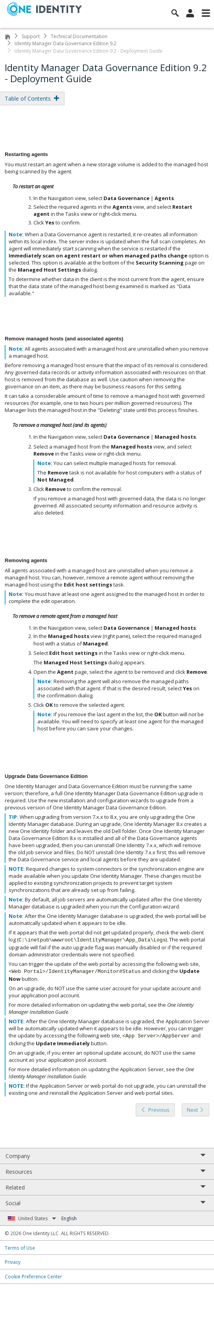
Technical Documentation (79, 36)
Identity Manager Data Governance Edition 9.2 (65, 43)
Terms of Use (20, 1248)
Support (31, 36)
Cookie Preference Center (33, 1276)
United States (37, 1218)
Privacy (12, 1262)
